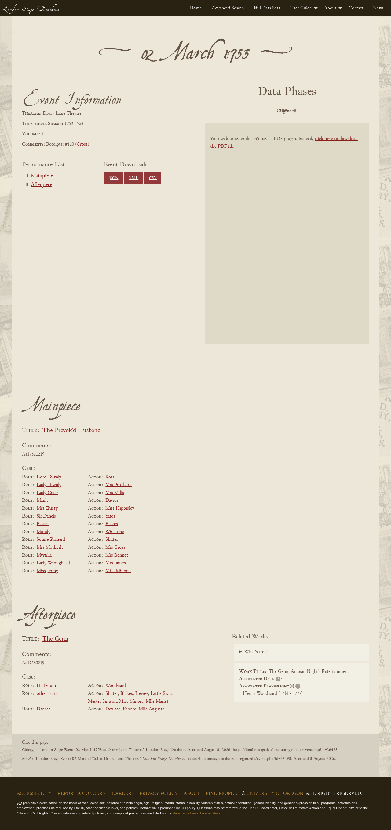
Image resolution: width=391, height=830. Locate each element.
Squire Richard (51, 539)
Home (195, 8)
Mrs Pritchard (118, 484)
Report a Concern (81, 793)
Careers (123, 793)
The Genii (55, 639)
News (378, 8)
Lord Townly (49, 477)
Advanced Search (228, 8)
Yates (110, 516)
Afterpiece (41, 185)
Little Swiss (162, 693)
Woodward (115, 685)
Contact (356, 8)
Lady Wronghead (53, 563)
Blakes (111, 523)
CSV (153, 178)
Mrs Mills (114, 492)
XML (133, 178)
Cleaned (302, 111)
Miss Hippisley (119, 508)
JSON (113, 178)
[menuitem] (196, 8)
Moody (43, 531)
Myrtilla (44, 555)
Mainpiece (42, 176)
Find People (221, 793)
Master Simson (102, 701)
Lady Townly (49, 484)
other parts (47, 693)
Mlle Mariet (157, 701)
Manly (43, 500)
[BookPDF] (287, 241)
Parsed (336, 111)
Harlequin (46, 685)
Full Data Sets (267, 8)
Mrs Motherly (50, 547)
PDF (235, 111)
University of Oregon (274, 793)
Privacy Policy (159, 793)
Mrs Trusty (47, 508)
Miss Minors (131, 701)
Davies (111, 500)
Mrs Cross (115, 547)
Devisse (112, 709)
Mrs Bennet (116, 555)
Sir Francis (46, 516)
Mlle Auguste (151, 709)
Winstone (114, 531)
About (330, 8)
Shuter (111, 539)
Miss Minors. (118, 570)
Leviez (141, 693)
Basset (43, 523)
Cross (82, 144)
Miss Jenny (47, 570)
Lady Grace (47, 492)
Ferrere (129, 709)
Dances (43, 709)
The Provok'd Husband (71, 431)
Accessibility (34, 793)
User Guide (301, 8)
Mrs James (115, 563)
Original (268, 111)
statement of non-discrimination (196, 813)
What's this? (256, 652)
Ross (110, 477)
